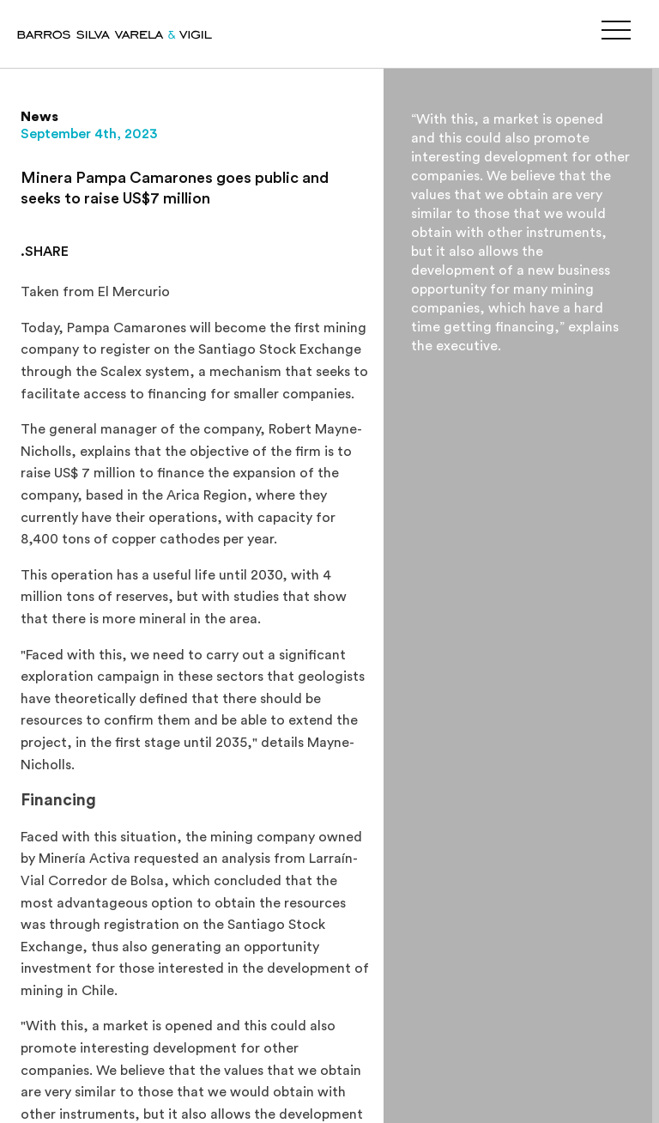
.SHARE (45, 251)
